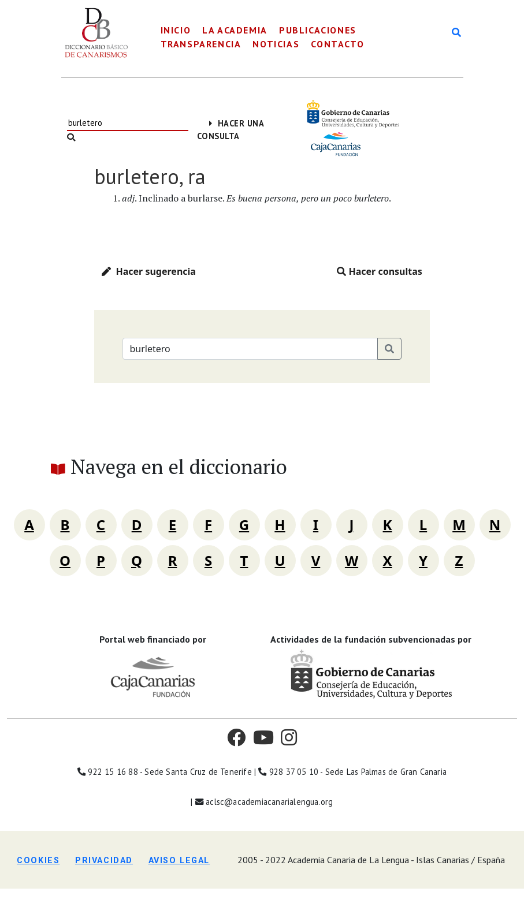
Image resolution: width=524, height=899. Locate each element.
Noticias (275, 44)
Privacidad (104, 861)
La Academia (234, 30)
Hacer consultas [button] (379, 271)
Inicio (176, 30)
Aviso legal (179, 861)
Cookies (38, 861)
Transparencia (201, 44)
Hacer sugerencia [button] (149, 271)
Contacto (337, 44)
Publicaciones (317, 30)
